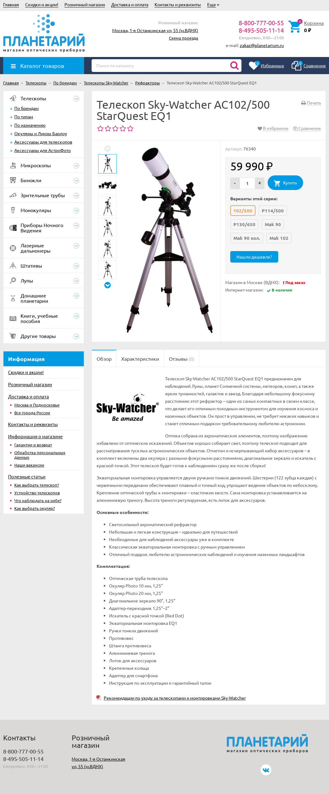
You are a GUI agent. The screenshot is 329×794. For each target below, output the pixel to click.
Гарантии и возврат (33, 444)
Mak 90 (273, 224)
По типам (23, 116)
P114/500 (273, 210)
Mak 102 (278, 238)
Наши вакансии (29, 465)
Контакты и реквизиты (178, 4)
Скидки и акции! (41, 4)
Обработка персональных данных (39, 455)
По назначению (29, 125)
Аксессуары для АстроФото (42, 150)
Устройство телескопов (37, 492)
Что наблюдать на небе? (37, 500)
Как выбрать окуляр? (34, 508)
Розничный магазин (84, 4)
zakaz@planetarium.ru (262, 45)
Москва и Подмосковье (37, 404)
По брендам (26, 108)
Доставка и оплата (129, 4)
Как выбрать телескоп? (36, 484)
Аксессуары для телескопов (43, 142)
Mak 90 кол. (246, 238)
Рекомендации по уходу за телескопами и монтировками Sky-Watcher (175, 698)
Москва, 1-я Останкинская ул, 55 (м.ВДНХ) (155, 30)
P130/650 (244, 224)
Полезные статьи (26, 476)
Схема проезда (183, 37)
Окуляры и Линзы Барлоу (40, 133)
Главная (11, 4)
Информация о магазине (35, 436)
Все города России (32, 412)
